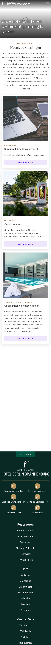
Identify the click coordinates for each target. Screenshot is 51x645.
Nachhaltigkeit (25, 592)
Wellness (25, 575)
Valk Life (25, 636)
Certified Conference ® (37, 498)
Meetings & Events (25, 548)
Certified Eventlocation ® (13, 498)
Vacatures (26, 610)
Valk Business (25, 642)
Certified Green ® (13, 509)
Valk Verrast (37, 509)
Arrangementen (25, 536)
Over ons (25, 604)
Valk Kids (25, 598)
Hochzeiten (25, 553)
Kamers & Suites (25, 530)
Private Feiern (25, 559)
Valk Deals (25, 631)
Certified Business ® (37, 487)
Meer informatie (25, 162)
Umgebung (25, 580)
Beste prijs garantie (13, 487)
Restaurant (25, 542)
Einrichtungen (25, 586)
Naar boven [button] (25, 454)
